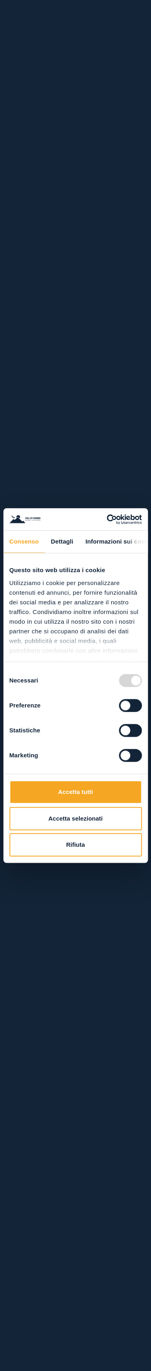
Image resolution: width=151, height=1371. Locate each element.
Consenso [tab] (24, 541)
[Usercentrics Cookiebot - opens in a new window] (107, 519)
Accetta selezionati (75, 818)
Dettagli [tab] (62, 541)
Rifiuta (75, 844)
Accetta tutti (75, 791)
